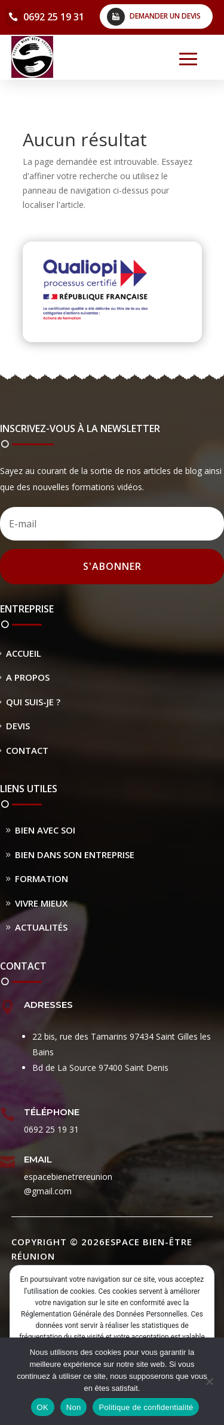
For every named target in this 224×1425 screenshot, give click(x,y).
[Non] (209, 1381)
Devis (18, 726)
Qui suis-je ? (33, 702)
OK (42, 1407)
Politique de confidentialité (146, 1407)
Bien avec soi (45, 830)
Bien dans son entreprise (74, 855)
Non (73, 1407)
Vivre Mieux (41, 903)
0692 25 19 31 (53, 16)
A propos (28, 677)
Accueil (23, 653)
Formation (41, 878)
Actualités (41, 927)
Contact (27, 750)
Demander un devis (165, 16)
